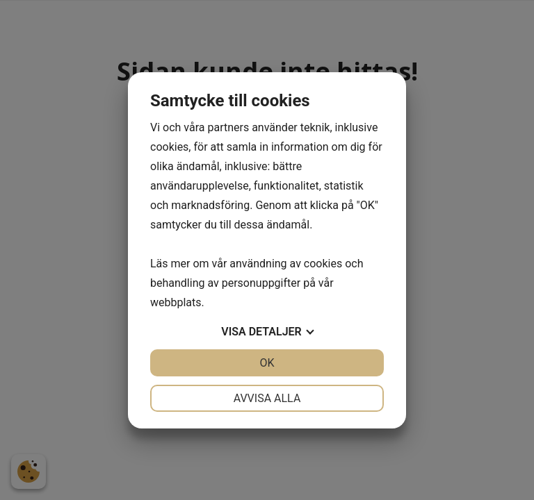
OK (266, 362)
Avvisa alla (267, 398)
